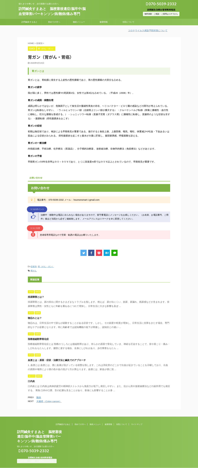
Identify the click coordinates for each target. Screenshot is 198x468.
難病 (38, 397)
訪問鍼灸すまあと (29, 22)
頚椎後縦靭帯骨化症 (38, 339)
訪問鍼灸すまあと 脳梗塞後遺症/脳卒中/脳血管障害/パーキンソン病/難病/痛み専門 (39, 436)
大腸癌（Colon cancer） (49, 401)
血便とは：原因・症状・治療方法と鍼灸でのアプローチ (57, 360)
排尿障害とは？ (36, 297)
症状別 (34, 266)
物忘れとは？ (35, 318)
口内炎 (31, 381)
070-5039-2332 (161, 3)
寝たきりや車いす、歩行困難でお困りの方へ (35, 446)
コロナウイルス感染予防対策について (150, 30)
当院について (128, 22)
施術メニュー (79, 22)
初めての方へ (54, 22)
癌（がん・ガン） (46, 266)
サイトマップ (136, 424)
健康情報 (104, 22)
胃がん (34, 271)
